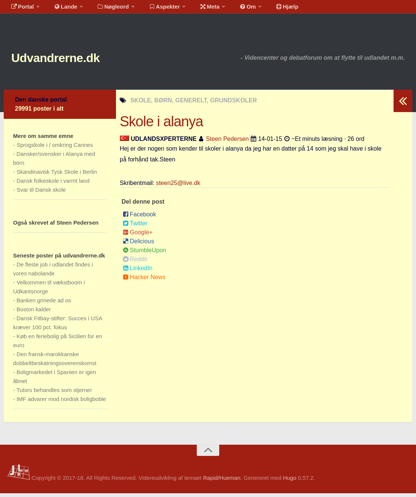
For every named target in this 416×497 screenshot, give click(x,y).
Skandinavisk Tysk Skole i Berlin (56, 175)
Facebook (139, 218)
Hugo (289, 481)
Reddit (135, 263)
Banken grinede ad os (43, 304)
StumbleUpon (144, 254)
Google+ (138, 236)
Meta (197, 9)
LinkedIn (138, 272)
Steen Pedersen (227, 142)
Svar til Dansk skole (41, 193)
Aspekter (154, 9)
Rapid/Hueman (222, 481)
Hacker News (144, 281)
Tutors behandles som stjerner (54, 393)
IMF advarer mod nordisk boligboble (61, 402)
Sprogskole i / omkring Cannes (54, 148)
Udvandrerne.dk (69, 59)
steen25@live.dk (178, 186)
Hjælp (267, 9)
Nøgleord (105, 9)
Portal (21, 9)
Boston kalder (33, 313)
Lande (61, 9)
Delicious (138, 245)
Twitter (135, 227)
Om (232, 9)
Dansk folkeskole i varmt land (52, 184)
